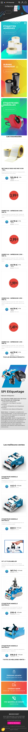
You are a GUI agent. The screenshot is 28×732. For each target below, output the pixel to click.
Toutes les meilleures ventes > (14, 659)
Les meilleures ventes (14, 445)
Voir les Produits (10, 32)
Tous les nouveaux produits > (14, 357)
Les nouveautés (14, 137)
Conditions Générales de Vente (17, 726)
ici (17, 704)
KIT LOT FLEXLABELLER (9, 561)
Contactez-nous (14, 723)
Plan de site (6, 726)
